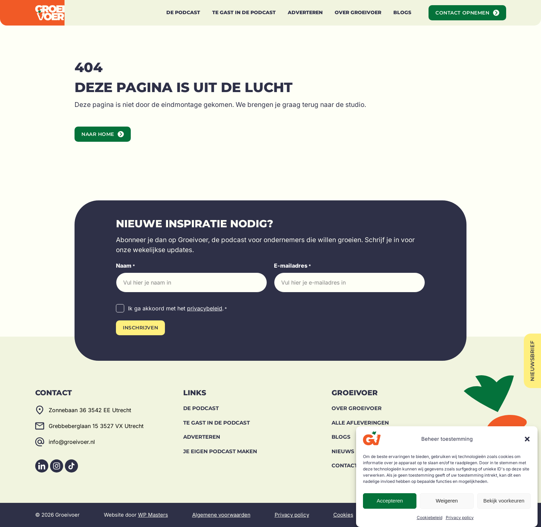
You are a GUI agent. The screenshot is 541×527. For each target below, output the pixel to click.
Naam (125, 266)
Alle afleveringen (360, 422)
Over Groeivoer (357, 408)
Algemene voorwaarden (221, 514)
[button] (527, 439)
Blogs (341, 437)
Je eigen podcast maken (220, 451)
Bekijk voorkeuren (503, 501)
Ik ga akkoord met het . (177, 308)
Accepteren (390, 501)
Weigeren (447, 501)
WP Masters (153, 514)
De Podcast (201, 408)
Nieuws (343, 451)
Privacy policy (460, 517)
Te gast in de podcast (216, 422)
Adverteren (201, 437)
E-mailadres (292, 266)
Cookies (343, 514)
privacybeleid (204, 308)
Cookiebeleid (429, 517)
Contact (344, 465)
